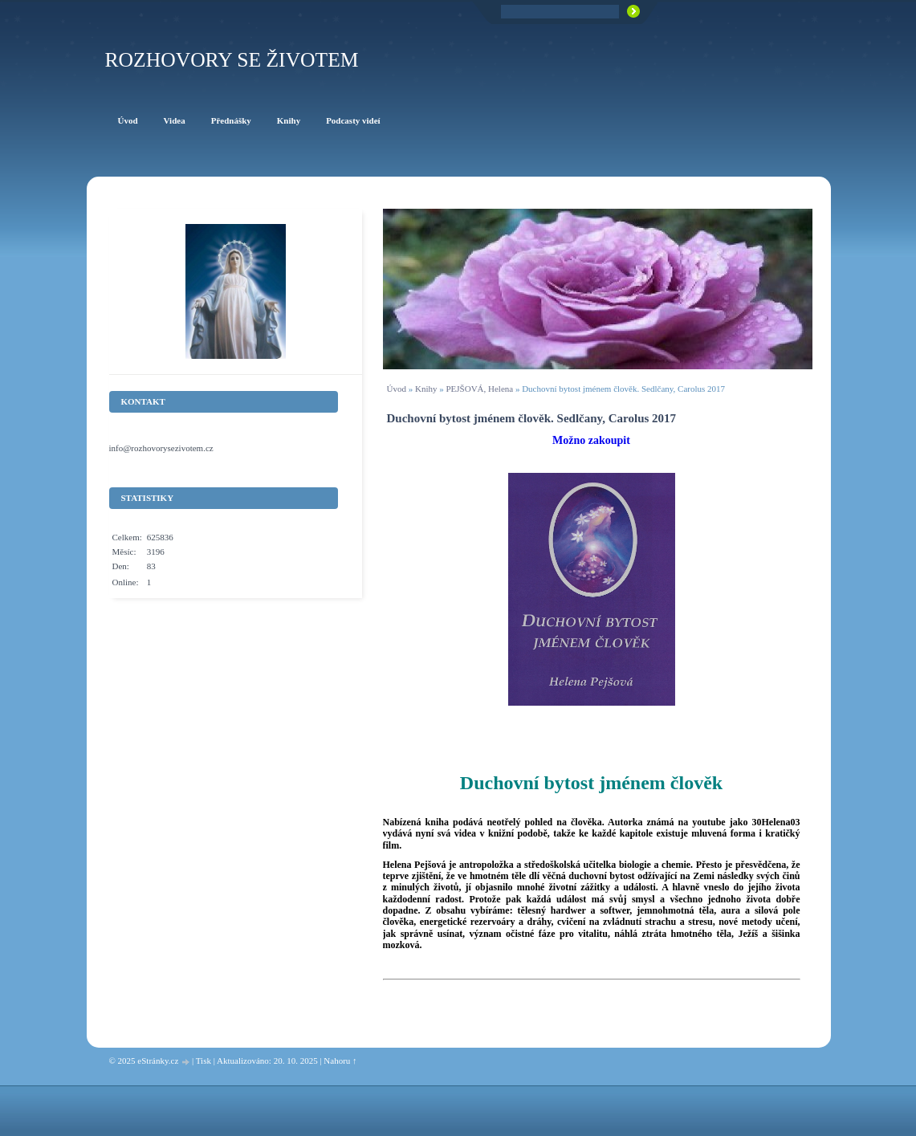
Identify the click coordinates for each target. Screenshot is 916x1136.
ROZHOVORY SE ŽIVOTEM (232, 59)
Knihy (426, 388)
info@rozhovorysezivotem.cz (161, 448)
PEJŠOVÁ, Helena (479, 388)
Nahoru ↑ (340, 1060)
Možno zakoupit (591, 440)
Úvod (396, 388)
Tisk (203, 1060)
